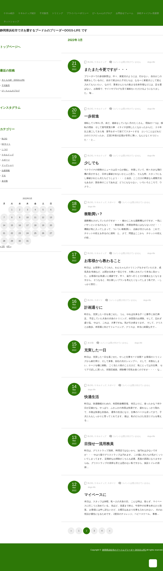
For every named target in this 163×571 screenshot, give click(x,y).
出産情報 (6, 170)
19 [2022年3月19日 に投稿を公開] (43, 225)
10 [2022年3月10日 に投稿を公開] (27, 217)
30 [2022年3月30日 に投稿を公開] (19, 241)
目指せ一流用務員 (99, 444)
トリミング (57, 13)
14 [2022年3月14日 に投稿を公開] (4, 225)
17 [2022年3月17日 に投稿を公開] (27, 225)
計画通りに (93, 307)
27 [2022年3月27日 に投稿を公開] (51, 233)
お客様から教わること (102, 261)
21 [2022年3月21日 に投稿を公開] (4, 233)
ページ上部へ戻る (155, 563)
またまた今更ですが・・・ (106, 69)
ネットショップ (11, 21)
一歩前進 (91, 116)
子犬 (4, 176)
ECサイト (6, 144)
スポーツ (112, 202)
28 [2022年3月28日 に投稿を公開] (4, 241)
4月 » (8, 246)
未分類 (91, 343)
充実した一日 (95, 350)
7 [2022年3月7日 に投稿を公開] (4, 217)
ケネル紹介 (9, 13)
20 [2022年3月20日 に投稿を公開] (51, 225)
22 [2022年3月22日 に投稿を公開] (12, 233)
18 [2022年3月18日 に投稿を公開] (35, 225)
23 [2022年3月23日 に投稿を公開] (19, 233)
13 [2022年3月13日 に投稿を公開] (51, 217)
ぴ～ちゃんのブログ (102, 13)
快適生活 (91, 397)
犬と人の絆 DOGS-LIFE (13, 80)
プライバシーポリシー (78, 13)
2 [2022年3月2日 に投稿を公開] (19, 210)
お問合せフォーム (124, 13)
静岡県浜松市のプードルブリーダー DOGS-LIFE (124, 550)
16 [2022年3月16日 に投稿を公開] (19, 225)
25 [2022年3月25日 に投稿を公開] (35, 233)
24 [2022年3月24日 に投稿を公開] (27, 233)
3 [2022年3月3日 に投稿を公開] (27, 210)
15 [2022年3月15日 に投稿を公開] (12, 225)
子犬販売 (44, 13)
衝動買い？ (93, 214)
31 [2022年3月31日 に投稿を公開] (27, 241)
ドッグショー (8, 165)
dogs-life (151, 62)
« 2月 (2, 246)
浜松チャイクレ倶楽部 (148, 13)
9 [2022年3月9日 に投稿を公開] (19, 217)
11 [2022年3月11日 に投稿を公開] (35, 217)
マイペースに (95, 495)
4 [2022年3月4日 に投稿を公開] (35, 210)
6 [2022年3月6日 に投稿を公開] (50, 210)
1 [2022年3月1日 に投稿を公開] (11, 210)
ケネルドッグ (100, 62)
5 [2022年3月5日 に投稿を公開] (43, 210)
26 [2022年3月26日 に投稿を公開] (43, 233)
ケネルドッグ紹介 (27, 13)
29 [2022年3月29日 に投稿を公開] (12, 241)
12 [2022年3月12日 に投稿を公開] (43, 217)
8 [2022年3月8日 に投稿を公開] (11, 217)
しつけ (5, 149)
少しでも (91, 163)
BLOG (90, 62)
